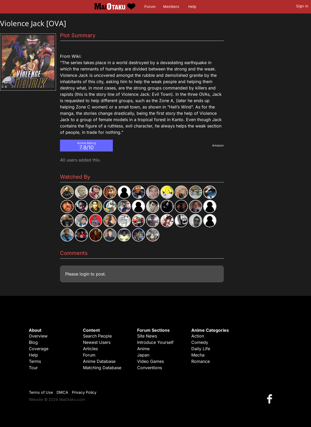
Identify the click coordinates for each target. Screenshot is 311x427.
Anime (143, 348)
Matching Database (102, 367)
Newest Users (96, 342)
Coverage (38, 348)
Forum (150, 6)
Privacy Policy (84, 392)
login (84, 274)
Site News (147, 336)
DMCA (62, 392)
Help (192, 6)
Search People (97, 336)
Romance (200, 361)
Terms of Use (41, 392)
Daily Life (200, 348)
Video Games (150, 361)
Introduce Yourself (155, 342)
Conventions (149, 367)
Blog (33, 342)
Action (197, 336)
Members (171, 6)
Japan (143, 355)
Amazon (218, 145)
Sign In (302, 6)
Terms (35, 361)
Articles (90, 348)
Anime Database (99, 361)
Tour (33, 367)
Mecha (198, 355)
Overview (38, 336)
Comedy (199, 342)
